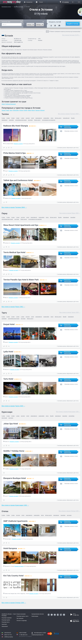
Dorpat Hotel (9, 324)
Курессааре (16, 110)
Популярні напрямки (6, 617)
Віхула (33, 110)
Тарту (11, 110)
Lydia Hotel (8, 351)
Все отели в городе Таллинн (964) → (69, 114)
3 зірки (13, 118)
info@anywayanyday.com (38, 634)
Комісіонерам (35, 616)
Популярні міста (5, 622)
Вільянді (42, 110)
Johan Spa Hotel (10, 424)
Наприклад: (6, 21)
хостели (28, 118)
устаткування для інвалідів (48, 120)
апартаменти (38, 118)
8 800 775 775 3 (8, 634)
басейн (73, 118)
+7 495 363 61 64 (23, 634)
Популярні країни (6, 620)
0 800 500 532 (7, 632)
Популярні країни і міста (22, 616)
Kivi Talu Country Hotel (13, 576)
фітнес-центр (58, 118)
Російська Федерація (10, 104)
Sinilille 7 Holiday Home (13, 451)
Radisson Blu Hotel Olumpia (15, 126)
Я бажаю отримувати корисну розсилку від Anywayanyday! (64, 31)
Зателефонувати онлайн (39, 632)
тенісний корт (66, 118)
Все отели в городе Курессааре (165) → (68, 411)
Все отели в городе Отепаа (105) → (69, 511)
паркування (4, 120)
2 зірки (17, 118)
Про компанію (20, 618)
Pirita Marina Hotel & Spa (14, 153)
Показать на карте (18, 143)
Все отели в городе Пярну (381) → (70, 213)
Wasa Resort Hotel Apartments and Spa (20, 225)
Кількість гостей (55, 22)
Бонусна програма (21, 614)
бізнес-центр (37, 120)
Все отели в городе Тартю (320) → (70, 312)
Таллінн (3, 110)
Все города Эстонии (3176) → (71, 35)
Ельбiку (25, 110)
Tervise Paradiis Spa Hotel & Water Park (21, 280)
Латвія (3, 104)
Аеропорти (4, 624)
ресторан (30, 120)
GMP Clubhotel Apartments (15, 521)
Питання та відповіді (22, 620)
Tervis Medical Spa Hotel (14, 252)
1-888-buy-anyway (8, 636)
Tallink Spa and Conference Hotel (18, 180)
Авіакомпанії (5, 626)
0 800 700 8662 (22, 632)
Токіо (9, 21)
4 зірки (8, 118)
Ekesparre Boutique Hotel (14, 478)
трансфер (11, 120)
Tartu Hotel (8, 379)
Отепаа (21, 110)
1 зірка (22, 118)
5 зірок (3, 118)
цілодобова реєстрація (21, 120)
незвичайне (46, 118)
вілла (52, 118)
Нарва (29, 110)
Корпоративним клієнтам (38, 614)
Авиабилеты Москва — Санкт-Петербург (9, 614)
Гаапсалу (37, 110)
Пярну (7, 110)
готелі (32, 118)
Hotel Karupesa (10, 548)
